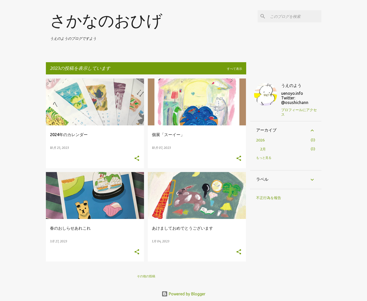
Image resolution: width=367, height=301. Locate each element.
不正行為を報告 (268, 197)
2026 (260, 140)
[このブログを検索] (294, 16)
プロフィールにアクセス (299, 112)
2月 (263, 149)
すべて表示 (234, 68)
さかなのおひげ (106, 21)
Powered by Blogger (183, 294)
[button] (137, 158)
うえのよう (291, 85)
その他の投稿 (146, 276)
